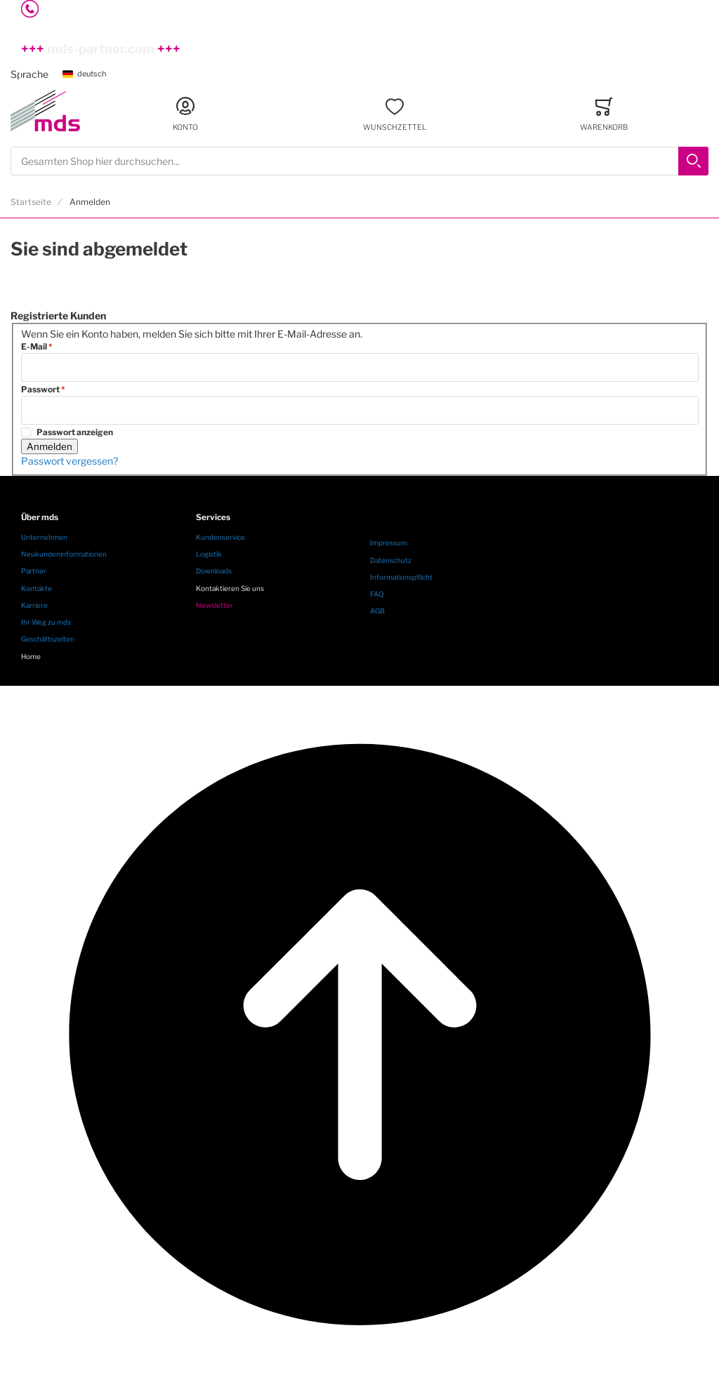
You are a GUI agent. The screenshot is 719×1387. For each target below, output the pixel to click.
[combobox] (359, 161)
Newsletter (214, 605)
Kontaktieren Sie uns (230, 588)
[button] (89, 75)
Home (31, 656)
